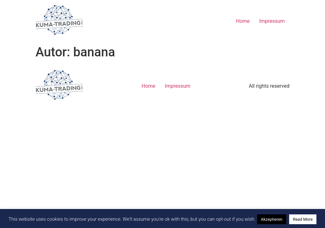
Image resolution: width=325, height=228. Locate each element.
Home (242, 21)
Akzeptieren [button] (271, 219)
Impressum (272, 21)
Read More (303, 219)
